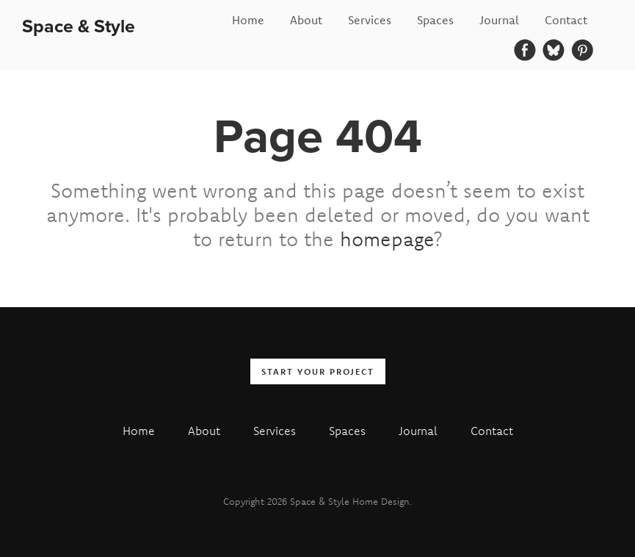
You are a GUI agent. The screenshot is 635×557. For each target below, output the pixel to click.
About (306, 19)
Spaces (435, 19)
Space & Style (78, 26)
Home (248, 19)
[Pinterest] (582, 50)
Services (369, 19)
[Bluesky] (554, 50)
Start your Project (317, 371)
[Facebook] (525, 50)
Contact (566, 19)
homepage (387, 238)
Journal (499, 19)
